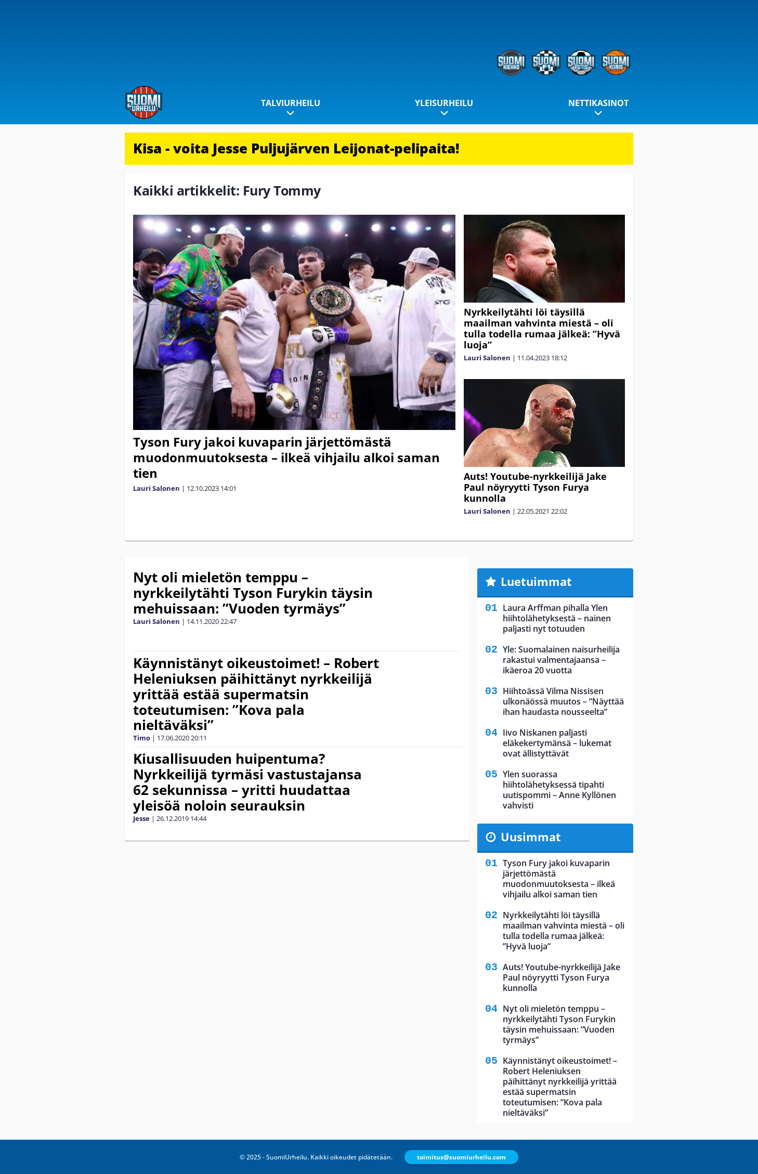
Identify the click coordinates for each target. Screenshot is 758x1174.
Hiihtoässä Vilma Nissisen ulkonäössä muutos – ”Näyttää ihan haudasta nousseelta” (563, 701)
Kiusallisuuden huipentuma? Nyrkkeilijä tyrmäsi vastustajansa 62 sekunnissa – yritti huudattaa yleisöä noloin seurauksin (247, 782)
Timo (141, 737)
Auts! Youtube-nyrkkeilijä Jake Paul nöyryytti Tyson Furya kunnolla (535, 487)
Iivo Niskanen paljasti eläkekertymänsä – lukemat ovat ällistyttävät (557, 743)
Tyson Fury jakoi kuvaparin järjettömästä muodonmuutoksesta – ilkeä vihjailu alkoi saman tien (286, 457)
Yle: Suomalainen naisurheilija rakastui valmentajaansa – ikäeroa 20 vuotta (561, 660)
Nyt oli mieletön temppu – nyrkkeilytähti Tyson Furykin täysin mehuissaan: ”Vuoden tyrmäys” (253, 593)
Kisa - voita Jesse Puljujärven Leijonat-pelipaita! (296, 148)
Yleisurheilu (444, 103)
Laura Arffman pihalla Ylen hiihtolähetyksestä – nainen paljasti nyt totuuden (557, 618)
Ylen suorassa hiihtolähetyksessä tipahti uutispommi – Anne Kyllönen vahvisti (559, 789)
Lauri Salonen (156, 488)
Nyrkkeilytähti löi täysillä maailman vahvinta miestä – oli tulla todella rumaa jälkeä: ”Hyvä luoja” (542, 328)
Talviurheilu (290, 103)
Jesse (141, 818)
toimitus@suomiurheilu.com (461, 1157)
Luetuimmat (536, 581)
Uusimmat (531, 836)
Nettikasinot (598, 103)
